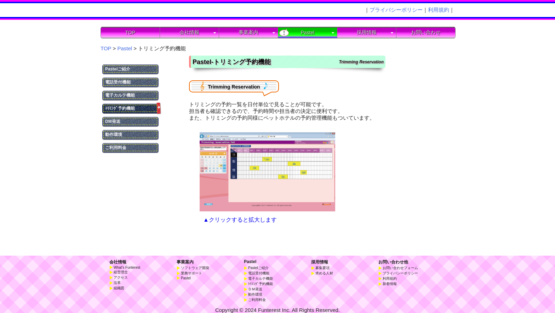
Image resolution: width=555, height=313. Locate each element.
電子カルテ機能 (120, 95)
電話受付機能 (118, 82)
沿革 (117, 283)
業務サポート (191, 273)
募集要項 (322, 268)
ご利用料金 (115, 147)
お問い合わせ (426, 32)
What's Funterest (127, 267)
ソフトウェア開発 (195, 268)
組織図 (119, 288)
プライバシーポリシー (396, 10)
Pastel (250, 261)
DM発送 (112, 121)
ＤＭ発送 (255, 289)
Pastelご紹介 (117, 69)
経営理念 (121, 272)
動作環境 (113, 134)
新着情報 (390, 284)
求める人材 (324, 273)
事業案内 (185, 262)
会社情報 (117, 262)
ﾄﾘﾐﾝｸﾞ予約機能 (132, 108)
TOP (130, 32)
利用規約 (438, 10)
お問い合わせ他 (393, 262)
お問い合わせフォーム (400, 268)
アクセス (121, 277)
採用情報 (319, 262)
